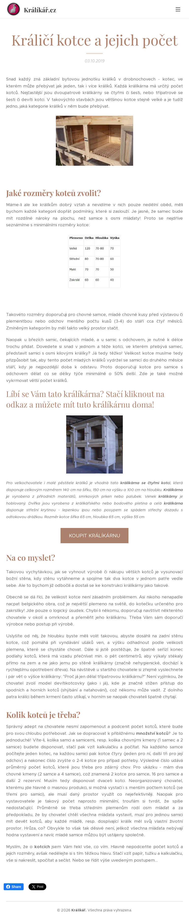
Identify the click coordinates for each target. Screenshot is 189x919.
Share (13, 887)
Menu (178, 9)
